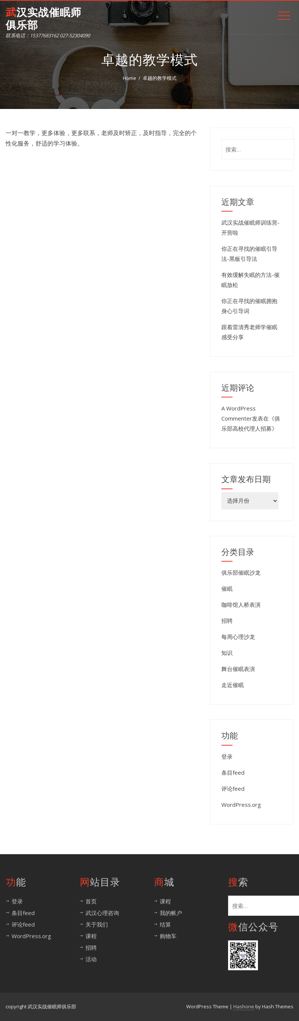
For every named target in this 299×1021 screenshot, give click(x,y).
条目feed (233, 772)
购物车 (168, 936)
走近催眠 (232, 685)
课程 (91, 936)
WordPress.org (241, 804)
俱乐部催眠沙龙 (241, 572)
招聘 (227, 620)
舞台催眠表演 (238, 668)
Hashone (243, 1006)
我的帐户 (171, 913)
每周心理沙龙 (238, 636)
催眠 (227, 588)
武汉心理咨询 (102, 913)
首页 (91, 901)
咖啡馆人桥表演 (241, 604)
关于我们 (96, 924)
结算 (165, 924)
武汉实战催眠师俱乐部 (43, 18)
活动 (91, 959)
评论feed (233, 788)
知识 (227, 652)
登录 (227, 756)
